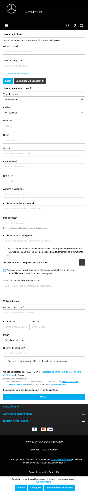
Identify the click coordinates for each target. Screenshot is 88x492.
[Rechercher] (67, 25)
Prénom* (7, 120)
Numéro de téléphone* (14, 348)
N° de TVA (8, 176)
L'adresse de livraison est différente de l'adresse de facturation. (37, 361)
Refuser (21, 487)
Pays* (6, 335)
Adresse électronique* (13, 189)
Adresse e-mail (10, 46)
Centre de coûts (11, 161)
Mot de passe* (10, 218)
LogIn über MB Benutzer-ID (30, 81)
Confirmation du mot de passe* (18, 235)
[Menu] (6, 25)
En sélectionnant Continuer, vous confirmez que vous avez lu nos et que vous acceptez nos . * (42, 383)
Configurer (35, 487)
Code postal (9, 321)
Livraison (34, 449)
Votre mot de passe (12, 60)
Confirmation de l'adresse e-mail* (19, 203)
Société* (7, 148)
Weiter (44, 397)
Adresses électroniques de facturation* (21, 280)
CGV (44, 449)
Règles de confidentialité (56, 372)
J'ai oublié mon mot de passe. (17, 73)
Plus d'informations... (44, 482)
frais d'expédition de (61, 459)
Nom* (6, 135)
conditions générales (58, 384)
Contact (54, 449)
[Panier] (81, 25)
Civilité (6, 107)
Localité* (35, 321)
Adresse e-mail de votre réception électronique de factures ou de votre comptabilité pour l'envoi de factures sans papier (41, 272)
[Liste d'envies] (74, 25)
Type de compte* (11, 94)
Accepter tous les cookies (59, 487)
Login (8, 81)
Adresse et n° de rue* (13, 307)
